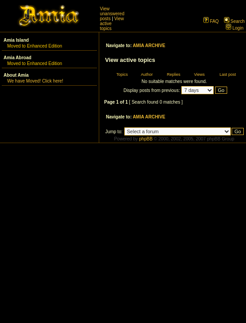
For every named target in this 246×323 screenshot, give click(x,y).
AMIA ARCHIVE (149, 45)
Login (234, 28)
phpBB (146, 138)
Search (234, 21)
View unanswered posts (112, 13)
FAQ (211, 21)
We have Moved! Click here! (35, 81)
